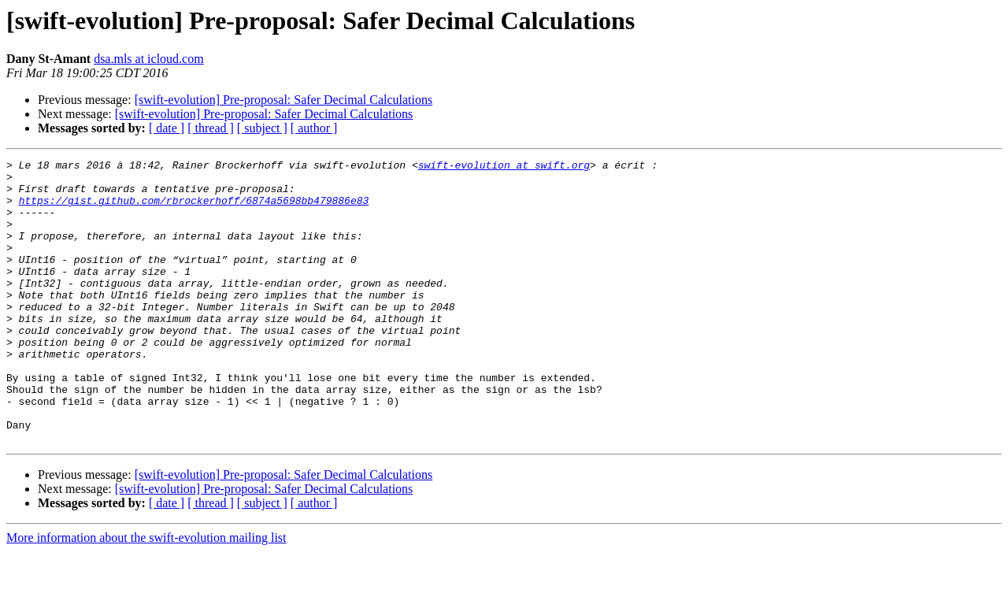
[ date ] (166, 128)
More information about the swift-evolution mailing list (146, 594)
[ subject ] (262, 128)
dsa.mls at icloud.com (149, 58)
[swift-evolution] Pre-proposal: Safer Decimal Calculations (284, 99)
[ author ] (314, 128)
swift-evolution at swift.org (504, 167)
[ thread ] (210, 128)
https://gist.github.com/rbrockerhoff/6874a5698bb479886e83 (194, 209)
